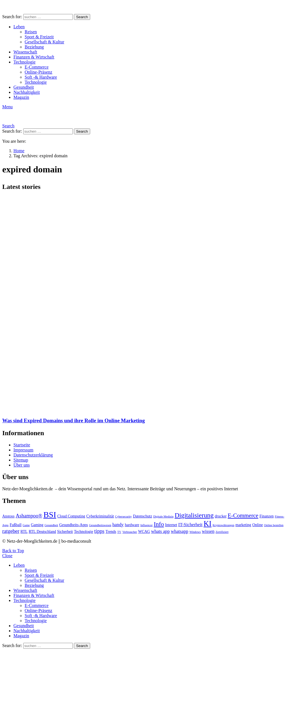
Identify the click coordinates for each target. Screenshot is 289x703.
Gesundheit (23, 87)
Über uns (21, 465)
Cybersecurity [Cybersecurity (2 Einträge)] (123, 516)
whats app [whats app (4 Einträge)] (160, 531)
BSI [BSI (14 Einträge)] (49, 514)
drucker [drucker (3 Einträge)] (221, 516)
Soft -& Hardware (41, 77)
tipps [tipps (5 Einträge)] (99, 531)
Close (7, 555)
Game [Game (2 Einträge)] (26, 525)
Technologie (24, 62)
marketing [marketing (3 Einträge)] (243, 525)
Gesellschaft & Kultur (44, 41)
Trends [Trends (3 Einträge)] (111, 531)
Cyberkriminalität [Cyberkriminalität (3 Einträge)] (100, 516)
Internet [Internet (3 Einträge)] (171, 525)
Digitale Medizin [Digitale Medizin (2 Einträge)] (163, 516)
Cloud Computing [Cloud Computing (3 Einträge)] (71, 516)
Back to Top (13, 550)
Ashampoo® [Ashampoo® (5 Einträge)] (29, 516)
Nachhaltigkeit (26, 92)
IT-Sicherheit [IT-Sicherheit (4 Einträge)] (190, 524)
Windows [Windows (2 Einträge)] (195, 531)
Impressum (23, 449)
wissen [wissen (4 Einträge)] (208, 531)
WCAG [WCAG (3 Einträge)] (144, 531)
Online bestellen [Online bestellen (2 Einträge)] (274, 525)
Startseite (21, 444)
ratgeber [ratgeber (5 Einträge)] (10, 531)
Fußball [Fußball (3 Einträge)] (16, 525)
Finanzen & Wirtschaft (33, 57)
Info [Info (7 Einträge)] (159, 524)
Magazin (21, 97)
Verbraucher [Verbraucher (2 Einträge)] (129, 531)
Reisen (31, 31)
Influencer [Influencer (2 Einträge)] (146, 525)
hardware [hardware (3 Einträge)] (132, 525)
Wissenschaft (25, 52)
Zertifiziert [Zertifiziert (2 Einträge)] (222, 531)
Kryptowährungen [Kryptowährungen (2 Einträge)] (223, 525)
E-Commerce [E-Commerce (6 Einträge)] (243, 515)
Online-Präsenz (38, 72)
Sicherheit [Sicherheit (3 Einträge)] (65, 531)
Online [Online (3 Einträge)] (257, 525)
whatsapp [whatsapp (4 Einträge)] (179, 531)
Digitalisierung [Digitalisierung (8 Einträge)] (194, 515)
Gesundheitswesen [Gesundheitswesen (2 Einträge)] (100, 525)
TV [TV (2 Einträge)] (119, 531)
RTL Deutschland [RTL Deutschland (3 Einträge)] (42, 531)
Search (82, 17)
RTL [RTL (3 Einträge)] (23, 531)
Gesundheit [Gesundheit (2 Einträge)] (51, 525)
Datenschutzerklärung (33, 455)
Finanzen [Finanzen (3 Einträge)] (266, 516)
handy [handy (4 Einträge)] (117, 524)
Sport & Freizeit (39, 36)
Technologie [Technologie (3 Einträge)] (83, 531)
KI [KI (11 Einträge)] (207, 523)
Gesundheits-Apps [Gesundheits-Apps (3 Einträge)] (73, 525)
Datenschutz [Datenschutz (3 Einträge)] (142, 516)
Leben (19, 26)
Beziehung (34, 46)
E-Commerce (36, 67)
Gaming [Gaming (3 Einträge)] (37, 525)
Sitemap (20, 460)
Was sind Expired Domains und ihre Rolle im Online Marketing (73, 420)
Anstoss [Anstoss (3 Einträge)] (8, 516)
